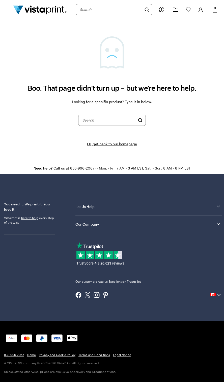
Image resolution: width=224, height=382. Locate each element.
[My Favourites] (188, 9)
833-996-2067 (14, 354)
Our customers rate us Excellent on (108, 281)
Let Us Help (148, 206)
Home (31, 354)
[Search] (146, 9)
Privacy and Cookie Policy (57, 354)
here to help (29, 218)
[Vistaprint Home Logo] (40, 10)
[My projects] (176, 10)
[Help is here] (161, 9)
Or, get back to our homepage (112, 144)
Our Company (148, 224)
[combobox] (111, 9)
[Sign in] (201, 9)
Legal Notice (122, 354)
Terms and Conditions (94, 354)
